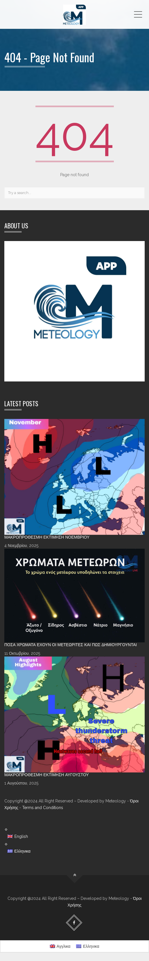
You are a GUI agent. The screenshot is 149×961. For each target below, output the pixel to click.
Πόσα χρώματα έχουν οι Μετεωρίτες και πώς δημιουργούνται (70, 644)
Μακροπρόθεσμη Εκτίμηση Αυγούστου (46, 774)
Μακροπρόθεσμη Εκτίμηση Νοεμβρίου (47, 537)
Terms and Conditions (42, 807)
